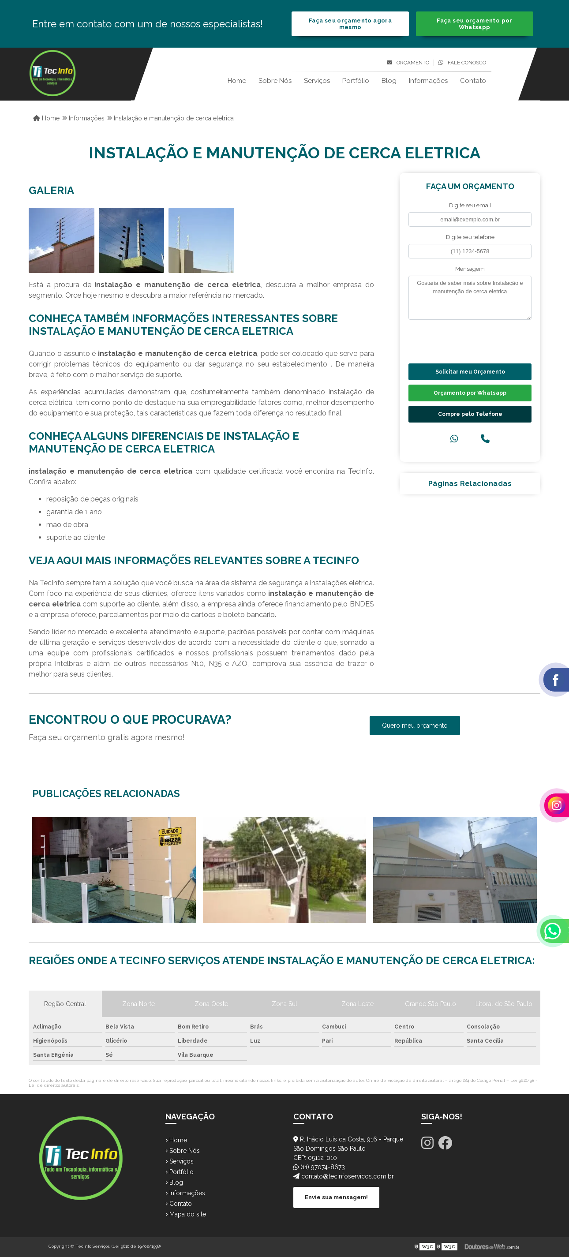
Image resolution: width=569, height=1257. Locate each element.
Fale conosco (462, 63)
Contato (473, 81)
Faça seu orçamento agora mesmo (350, 23)
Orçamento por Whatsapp (470, 393)
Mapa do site (185, 1214)
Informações (428, 81)
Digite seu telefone (470, 237)
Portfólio (355, 81)
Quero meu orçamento (415, 725)
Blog (389, 81)
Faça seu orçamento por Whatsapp (474, 23)
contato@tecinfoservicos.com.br (343, 1176)
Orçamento (408, 63)
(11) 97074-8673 (319, 1167)
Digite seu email (470, 205)
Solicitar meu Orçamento (470, 372)
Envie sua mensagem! (336, 1197)
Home (237, 81)
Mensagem (470, 269)
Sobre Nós (275, 81)
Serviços (317, 81)
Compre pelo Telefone (470, 414)
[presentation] (462, 340)
